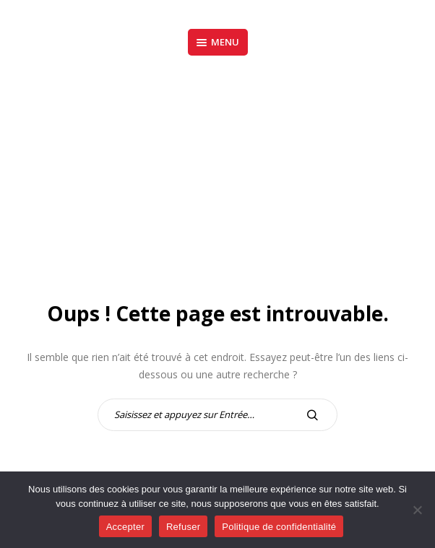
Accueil (174, 182)
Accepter (125, 526)
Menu (218, 41)
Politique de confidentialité (279, 526)
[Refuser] (417, 510)
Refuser (183, 526)
